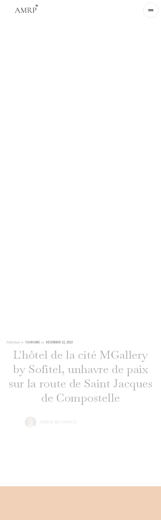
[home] (26, 10)
